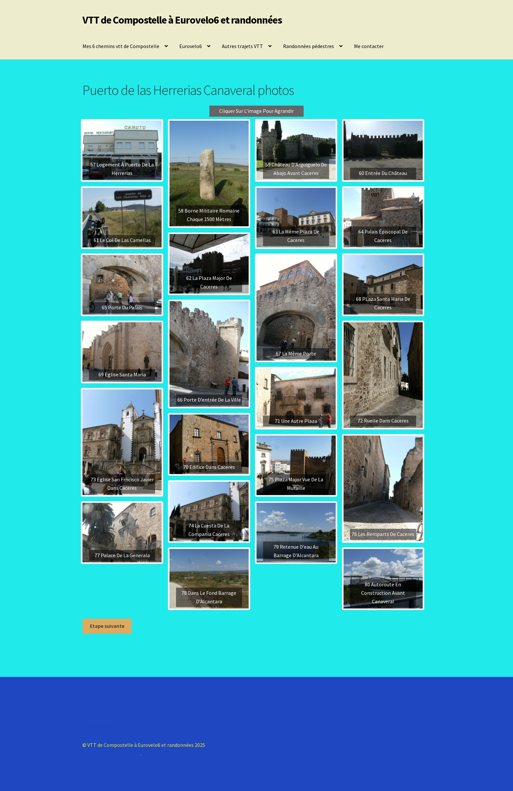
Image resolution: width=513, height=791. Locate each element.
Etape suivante (107, 626)
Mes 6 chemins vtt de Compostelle (120, 46)
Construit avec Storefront (111, 753)
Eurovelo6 (190, 46)
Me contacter (369, 46)
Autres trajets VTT (242, 46)
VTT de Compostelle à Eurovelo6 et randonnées (182, 19)
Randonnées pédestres (308, 46)
